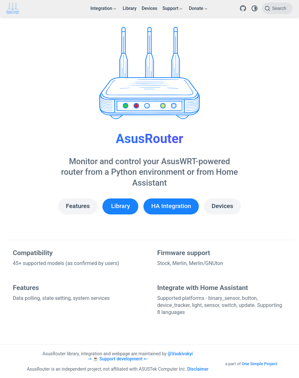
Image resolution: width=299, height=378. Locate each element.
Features (78, 206)
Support (172, 9)
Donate (198, 9)
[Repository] (243, 8)
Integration (103, 9)
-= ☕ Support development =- (118, 358)
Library (129, 8)
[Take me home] (14, 8)
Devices (149, 8)
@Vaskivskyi (180, 353)
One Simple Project (259, 363)
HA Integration (171, 206)
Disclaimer (198, 369)
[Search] (277, 8)
